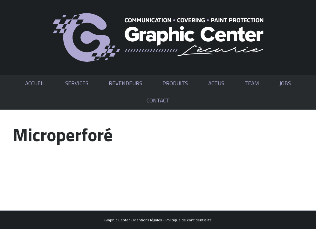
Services (76, 83)
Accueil (35, 83)
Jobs (285, 83)
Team (251, 83)
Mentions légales (147, 220)
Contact (158, 100)
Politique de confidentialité (188, 220)
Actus (216, 83)
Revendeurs (125, 83)
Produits (175, 83)
